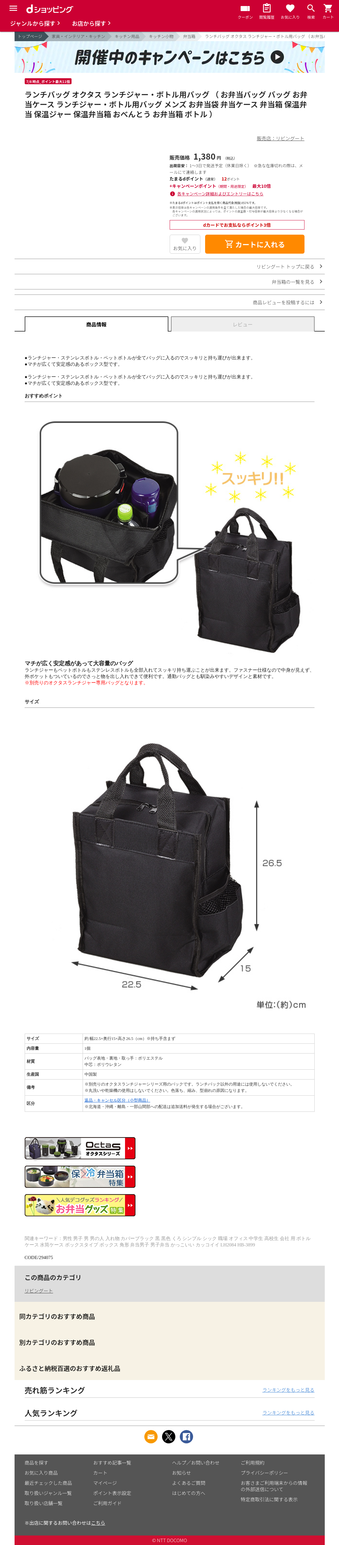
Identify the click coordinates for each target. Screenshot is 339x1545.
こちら (98, 1522)
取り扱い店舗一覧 (44, 1503)
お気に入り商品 (41, 1472)
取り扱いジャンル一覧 (48, 1493)
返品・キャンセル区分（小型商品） (117, 1100)
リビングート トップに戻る (285, 266)
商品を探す (36, 1462)
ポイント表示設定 (112, 1493)
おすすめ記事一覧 (112, 1462)
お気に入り (185, 248)
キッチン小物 (161, 36)
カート (100, 1472)
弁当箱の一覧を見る (293, 281)
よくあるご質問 (188, 1482)
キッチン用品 (127, 36)
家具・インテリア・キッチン (78, 36)
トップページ (30, 36)
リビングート (39, 1290)
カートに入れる (254, 244)
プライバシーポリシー (264, 1472)
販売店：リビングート (280, 138)
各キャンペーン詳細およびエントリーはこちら (220, 194)
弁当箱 (189, 36)
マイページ (105, 1482)
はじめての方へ (188, 1493)
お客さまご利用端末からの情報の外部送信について (274, 1485)
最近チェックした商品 (48, 1482)
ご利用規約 (253, 1462)
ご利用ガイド (107, 1503)
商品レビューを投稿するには (283, 302)
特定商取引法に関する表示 (269, 1499)
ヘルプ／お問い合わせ (196, 1462)
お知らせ (181, 1472)
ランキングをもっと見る (288, 1389)
